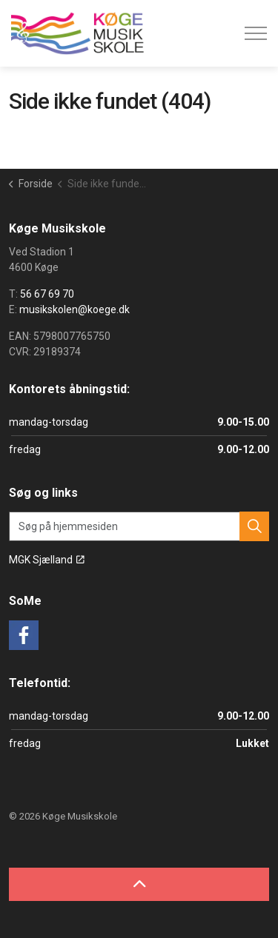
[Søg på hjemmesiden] (139, 526)
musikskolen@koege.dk (74, 309)
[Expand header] (256, 33)
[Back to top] (139, 884)
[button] (254, 526)
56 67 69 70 (47, 294)
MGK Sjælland (47, 560)
